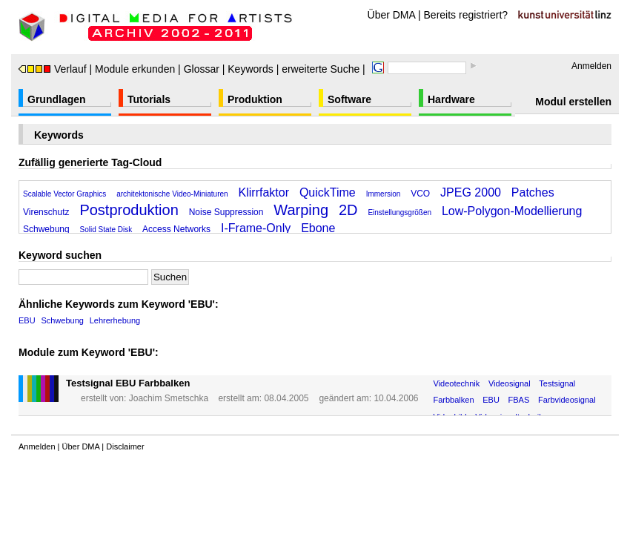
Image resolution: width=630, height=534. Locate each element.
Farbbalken (454, 399)
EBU (27, 320)
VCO (420, 193)
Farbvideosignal (567, 399)
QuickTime (327, 192)
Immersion (383, 194)
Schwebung (46, 229)
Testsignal (557, 383)
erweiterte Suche (320, 69)
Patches (532, 192)
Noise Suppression (226, 212)
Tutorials (148, 99)
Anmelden (591, 66)
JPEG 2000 (470, 192)
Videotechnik (457, 383)
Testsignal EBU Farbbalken (128, 383)
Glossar (201, 69)
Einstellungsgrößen (399, 212)
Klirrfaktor (264, 192)
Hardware (451, 99)
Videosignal (509, 383)
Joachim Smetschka (168, 398)
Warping (300, 210)
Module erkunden (135, 69)
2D (348, 210)
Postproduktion (128, 210)
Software (349, 99)
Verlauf (53, 69)
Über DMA (392, 15)
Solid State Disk (106, 229)
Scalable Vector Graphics (64, 194)
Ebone (318, 228)
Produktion (255, 99)
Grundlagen (56, 99)
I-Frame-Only (256, 228)
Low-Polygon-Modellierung (512, 211)
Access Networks (176, 229)
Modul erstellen (573, 102)
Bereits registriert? (466, 15)
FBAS (519, 399)
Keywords (250, 69)
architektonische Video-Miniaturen (172, 194)
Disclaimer (125, 446)
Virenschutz (46, 212)
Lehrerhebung (115, 320)
